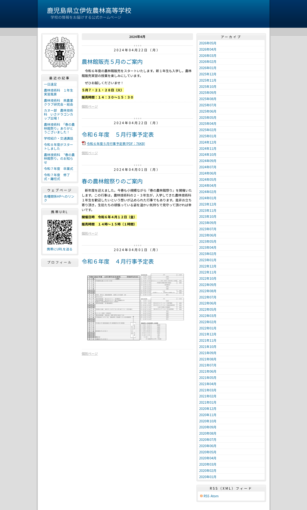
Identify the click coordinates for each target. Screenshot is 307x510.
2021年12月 (208, 334)
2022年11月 (208, 272)
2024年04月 (208, 185)
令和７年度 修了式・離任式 (57, 176)
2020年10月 (208, 421)
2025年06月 (208, 111)
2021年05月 (208, 377)
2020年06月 (208, 445)
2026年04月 (208, 49)
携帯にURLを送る (60, 249)
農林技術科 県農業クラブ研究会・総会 (58, 102)
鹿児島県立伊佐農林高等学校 (89, 10)
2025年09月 (208, 92)
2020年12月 (208, 408)
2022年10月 (208, 278)
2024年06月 (208, 173)
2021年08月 (208, 359)
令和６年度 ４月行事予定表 (120, 261)
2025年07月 (208, 105)
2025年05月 (208, 117)
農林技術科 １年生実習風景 (58, 92)
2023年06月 (208, 235)
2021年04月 (208, 383)
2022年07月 (208, 297)
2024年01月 (208, 198)
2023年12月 (208, 204)
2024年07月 (208, 167)
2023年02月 (208, 253)
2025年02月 (208, 129)
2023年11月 (208, 210)
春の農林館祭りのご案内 (112, 181)
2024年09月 (208, 160)
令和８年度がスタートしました (58, 146)
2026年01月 (208, 67)
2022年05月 (208, 309)
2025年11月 (208, 80)
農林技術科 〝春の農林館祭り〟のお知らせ (59, 158)
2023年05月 (208, 241)
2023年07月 (208, 229)
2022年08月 (208, 291)
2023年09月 (208, 222)
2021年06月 (208, 371)
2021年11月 (208, 340)
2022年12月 (208, 266)
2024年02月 (208, 191)
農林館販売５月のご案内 (112, 61)
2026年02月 (208, 61)
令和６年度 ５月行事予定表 (118, 134)
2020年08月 (208, 433)
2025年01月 (208, 136)
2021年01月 (208, 402)
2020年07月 (208, 439)
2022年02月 (208, 322)
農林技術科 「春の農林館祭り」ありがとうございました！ (59, 128)
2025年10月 (208, 86)
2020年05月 (208, 452)
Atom (215, 496)
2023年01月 (208, 260)
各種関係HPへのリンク (59, 198)
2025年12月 (208, 74)
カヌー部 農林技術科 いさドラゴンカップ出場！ (58, 114)
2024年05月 (208, 179)
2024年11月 (208, 148)
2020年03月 (208, 464)
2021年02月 (208, 396)
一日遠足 (50, 84)
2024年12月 (208, 142)
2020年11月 (208, 414)
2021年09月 (208, 352)
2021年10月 (208, 346)
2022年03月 (208, 315)
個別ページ (90, 106)
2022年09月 (208, 284)
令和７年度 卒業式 (58, 168)
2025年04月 (208, 123)
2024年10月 (208, 154)
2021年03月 (208, 390)
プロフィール (59, 262)
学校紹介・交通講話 (58, 138)
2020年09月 (208, 427)
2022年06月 (208, 303)
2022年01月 (208, 328)
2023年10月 (208, 216)
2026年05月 (208, 43)
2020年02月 (208, 470)
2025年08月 (208, 98)
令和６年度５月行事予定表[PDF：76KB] (116, 143)
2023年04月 (208, 247)
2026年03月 (208, 55)
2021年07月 (208, 365)
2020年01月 (208, 476)
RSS (206, 496)
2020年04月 (208, 458)
